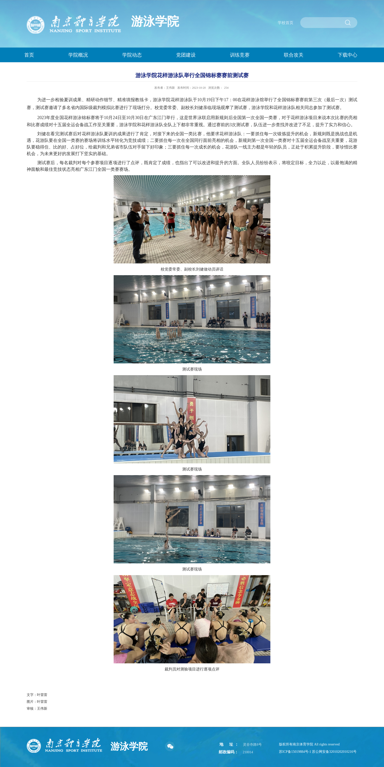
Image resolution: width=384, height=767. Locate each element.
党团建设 (186, 55)
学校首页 (285, 23)
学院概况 (78, 55)
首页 (29, 55)
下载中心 (347, 55)
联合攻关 (293, 55)
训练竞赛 (240, 55)
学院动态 (132, 55)
